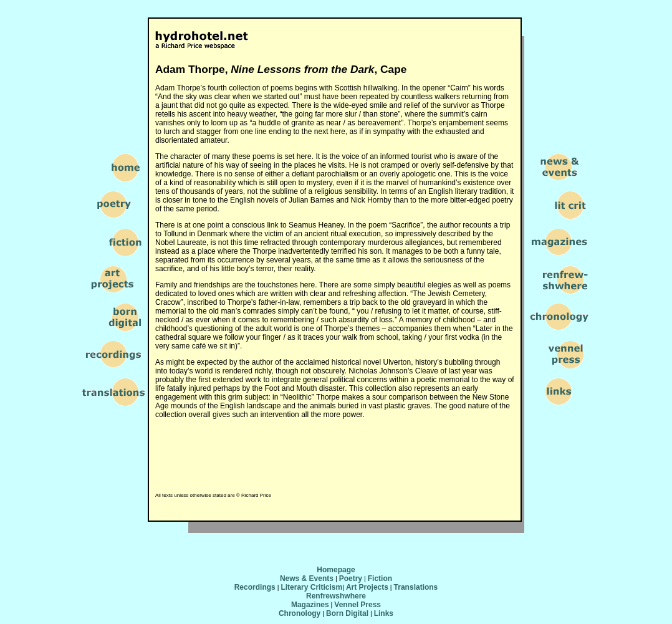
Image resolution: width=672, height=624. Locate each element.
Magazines (310, 604)
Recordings (255, 587)
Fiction (380, 578)
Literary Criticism (311, 587)
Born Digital (347, 613)
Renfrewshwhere (336, 596)
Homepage (336, 569)
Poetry (350, 578)
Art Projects (367, 587)
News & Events (307, 578)
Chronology (299, 613)
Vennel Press (357, 604)
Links (383, 613)
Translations (416, 587)
